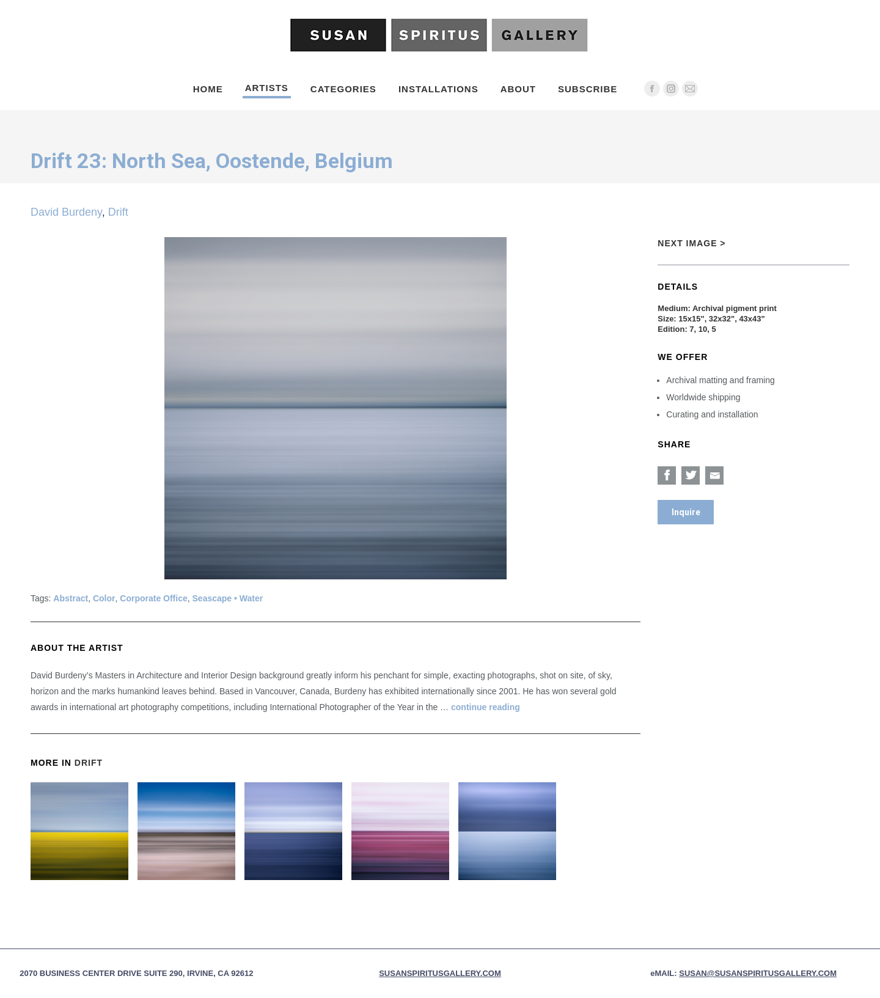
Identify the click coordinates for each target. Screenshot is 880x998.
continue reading (485, 707)
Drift (118, 212)
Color (104, 598)
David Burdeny (66, 212)
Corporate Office (153, 598)
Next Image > (691, 243)
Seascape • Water (228, 598)
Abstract (70, 598)
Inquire (686, 512)
